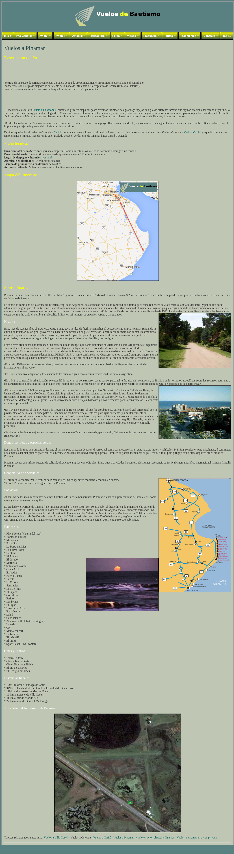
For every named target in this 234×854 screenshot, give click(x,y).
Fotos (116, 35)
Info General (24, 35)
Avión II (60, 35)
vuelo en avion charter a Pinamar (155, 837)
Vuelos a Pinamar (123, 837)
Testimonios (188, 35)
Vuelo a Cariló (192, 132)
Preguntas (150, 35)
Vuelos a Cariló (102, 837)
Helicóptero (97, 35)
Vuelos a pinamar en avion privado (197, 837)
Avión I (43, 35)
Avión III (77, 35)
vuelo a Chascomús (45, 109)
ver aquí (47, 157)
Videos (131, 35)
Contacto (209, 35)
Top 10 (227, 35)
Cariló (57, 132)
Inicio (7, 35)
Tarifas (168, 35)
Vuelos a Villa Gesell (56, 837)
